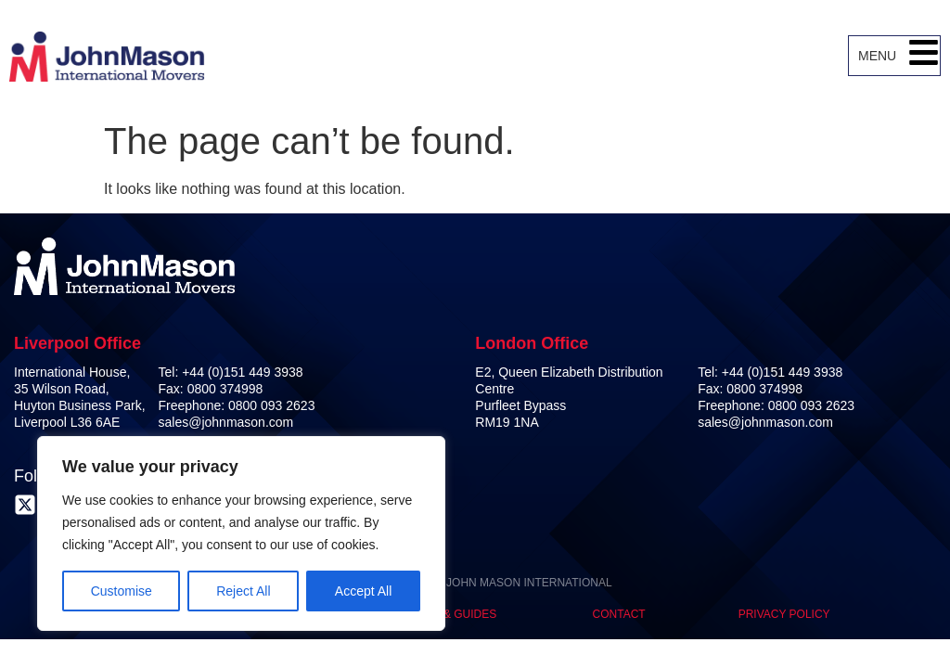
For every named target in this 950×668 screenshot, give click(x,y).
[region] (241, 533)
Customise (121, 591)
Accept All (363, 591)
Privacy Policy (784, 614)
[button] (923, 55)
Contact (619, 614)
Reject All (243, 591)
